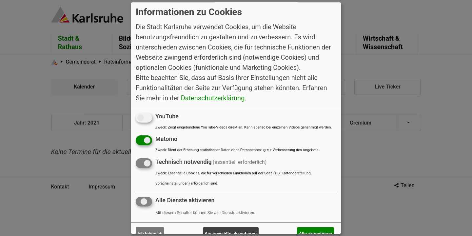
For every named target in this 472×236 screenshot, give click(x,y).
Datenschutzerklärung (213, 98)
